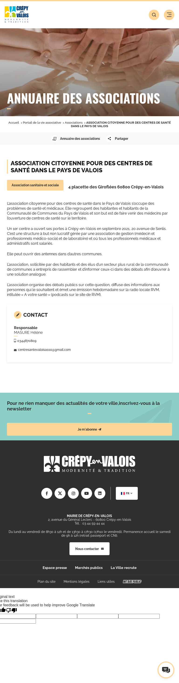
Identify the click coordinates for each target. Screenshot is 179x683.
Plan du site (46, 581)
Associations (74, 122)
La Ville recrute (124, 568)
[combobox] (127, 493)
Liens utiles (106, 581)
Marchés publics (89, 568)
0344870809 (26, 341)
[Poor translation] (11, 610)
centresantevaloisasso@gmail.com (44, 350)
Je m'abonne (89, 429)
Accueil (13, 122)
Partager (117, 138)
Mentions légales (77, 581)
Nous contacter (89, 549)
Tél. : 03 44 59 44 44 (90, 523)
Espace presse (55, 568)
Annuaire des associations (75, 138)
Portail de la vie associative (42, 122)
